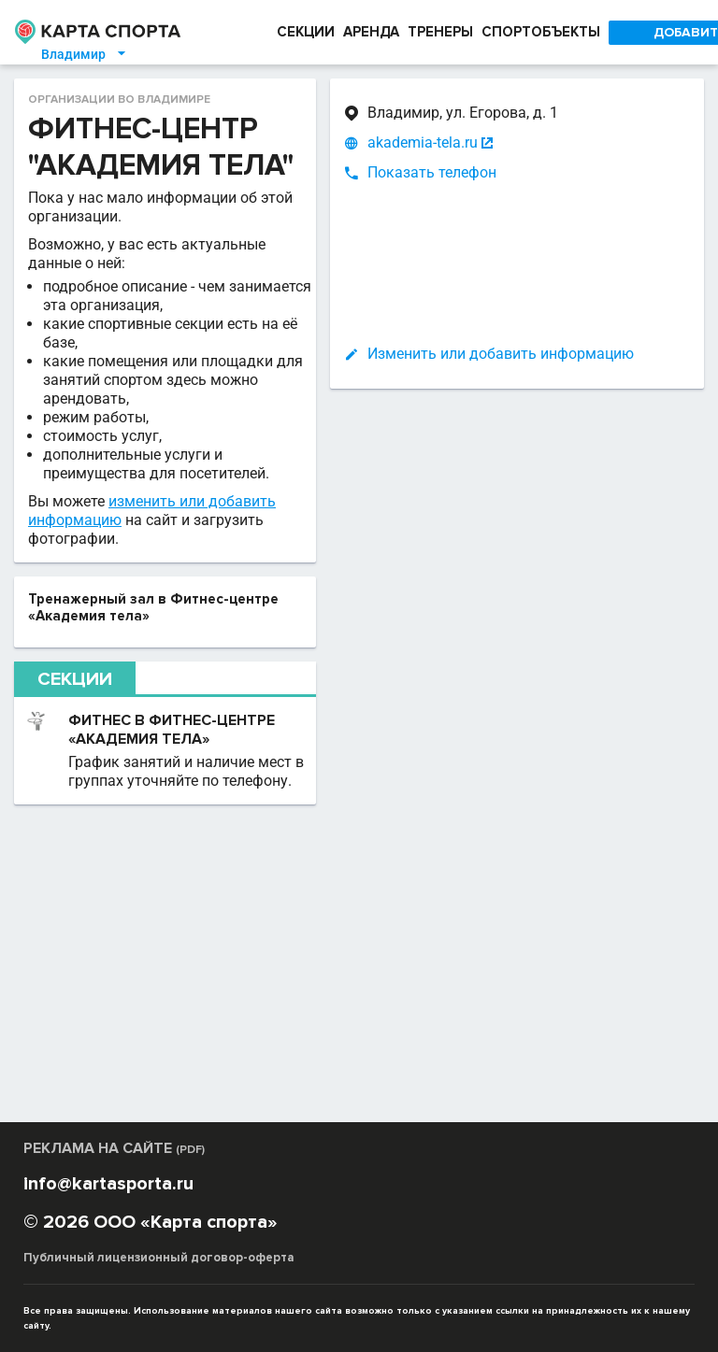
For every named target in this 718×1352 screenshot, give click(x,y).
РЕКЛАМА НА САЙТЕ (117, 1171)
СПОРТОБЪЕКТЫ (544, 32)
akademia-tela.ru (422, 143)
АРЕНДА (366, 32)
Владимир (75, 54)
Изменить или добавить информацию (500, 354)
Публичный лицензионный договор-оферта (156, 1281)
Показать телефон (431, 172)
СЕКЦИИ (300, 32)
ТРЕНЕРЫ (440, 32)
